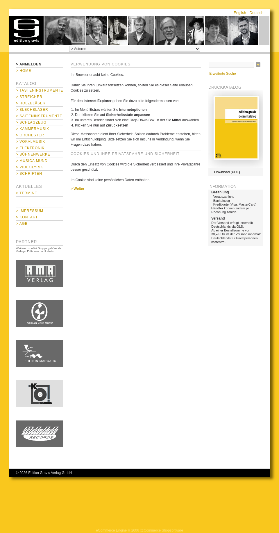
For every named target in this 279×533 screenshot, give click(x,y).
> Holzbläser (31, 103)
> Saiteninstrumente (39, 116)
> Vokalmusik (30, 142)
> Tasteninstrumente (39, 90)
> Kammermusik (32, 129)
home (26, 30)
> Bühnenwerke (33, 154)
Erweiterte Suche (222, 74)
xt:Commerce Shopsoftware (161, 530)
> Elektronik (30, 148)
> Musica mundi (32, 161)
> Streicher (29, 97)
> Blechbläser (32, 110)
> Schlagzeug (31, 122)
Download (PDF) (227, 172)
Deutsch (257, 12)
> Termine (26, 193)
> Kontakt (27, 217)
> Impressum (29, 211)
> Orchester (30, 135)
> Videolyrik (29, 167)
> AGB (22, 224)
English (240, 12)
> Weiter (77, 189)
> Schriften (29, 174)
